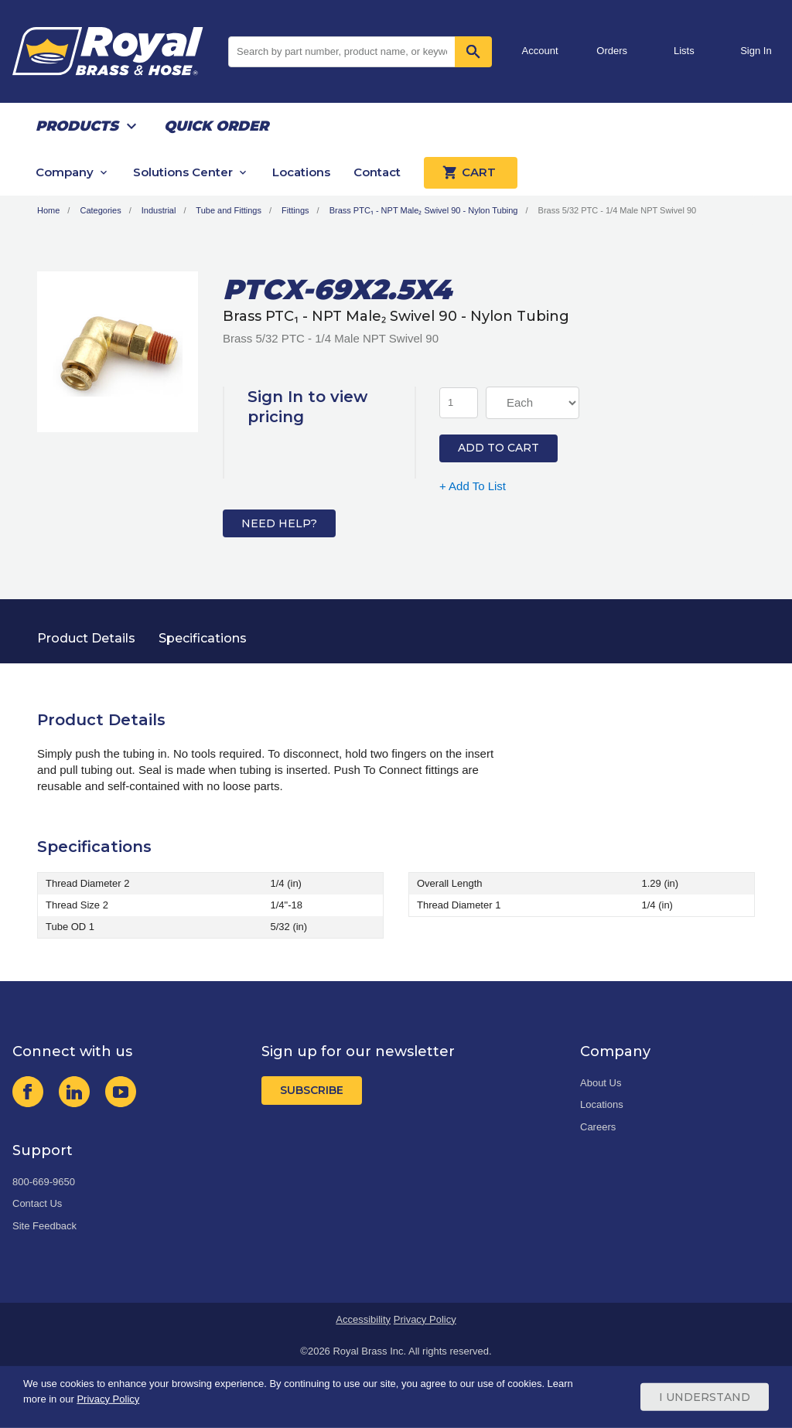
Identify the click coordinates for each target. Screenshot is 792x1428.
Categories (100, 210)
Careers (598, 1127)
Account (540, 50)
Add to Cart (498, 448)
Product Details (86, 638)
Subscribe (311, 1090)
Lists (684, 50)
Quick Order (216, 126)
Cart (470, 172)
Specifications (203, 638)
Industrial (159, 210)
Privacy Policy (425, 1319)
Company (65, 172)
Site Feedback (44, 1226)
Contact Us (37, 1203)
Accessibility (363, 1319)
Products (77, 126)
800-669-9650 (43, 1182)
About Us (600, 1083)
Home (48, 210)
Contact (377, 172)
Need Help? (279, 523)
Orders (611, 50)
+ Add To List (472, 485)
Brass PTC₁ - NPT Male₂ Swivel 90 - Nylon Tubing (423, 210)
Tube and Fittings (228, 210)
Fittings (295, 210)
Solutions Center (183, 172)
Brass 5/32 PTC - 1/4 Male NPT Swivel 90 (617, 210)
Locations (301, 172)
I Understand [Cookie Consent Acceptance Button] (704, 1397)
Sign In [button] (755, 50)
